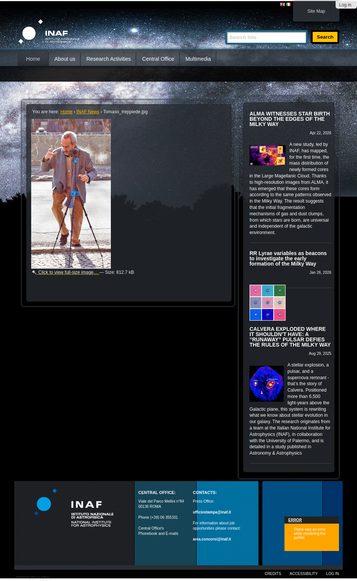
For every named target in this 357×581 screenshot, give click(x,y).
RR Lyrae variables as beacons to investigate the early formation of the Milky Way (288, 258)
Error (295, 520)
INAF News (87, 111)
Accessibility (304, 574)
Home (33, 59)
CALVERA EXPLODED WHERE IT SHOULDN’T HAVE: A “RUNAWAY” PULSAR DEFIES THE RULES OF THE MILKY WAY (290, 337)
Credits (273, 574)
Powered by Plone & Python (32, 577)
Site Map (316, 11)
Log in (345, 5)
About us (64, 59)
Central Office (158, 59)
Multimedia (198, 59)
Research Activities (108, 59)
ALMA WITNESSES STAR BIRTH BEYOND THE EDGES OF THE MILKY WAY (290, 119)
